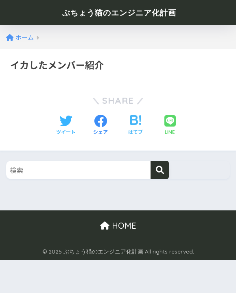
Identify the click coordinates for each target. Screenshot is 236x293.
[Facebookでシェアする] (100, 125)
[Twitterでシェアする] (66, 125)
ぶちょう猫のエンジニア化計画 (119, 12)
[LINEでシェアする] (170, 125)
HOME (118, 226)
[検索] (160, 170)
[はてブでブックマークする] (135, 125)
